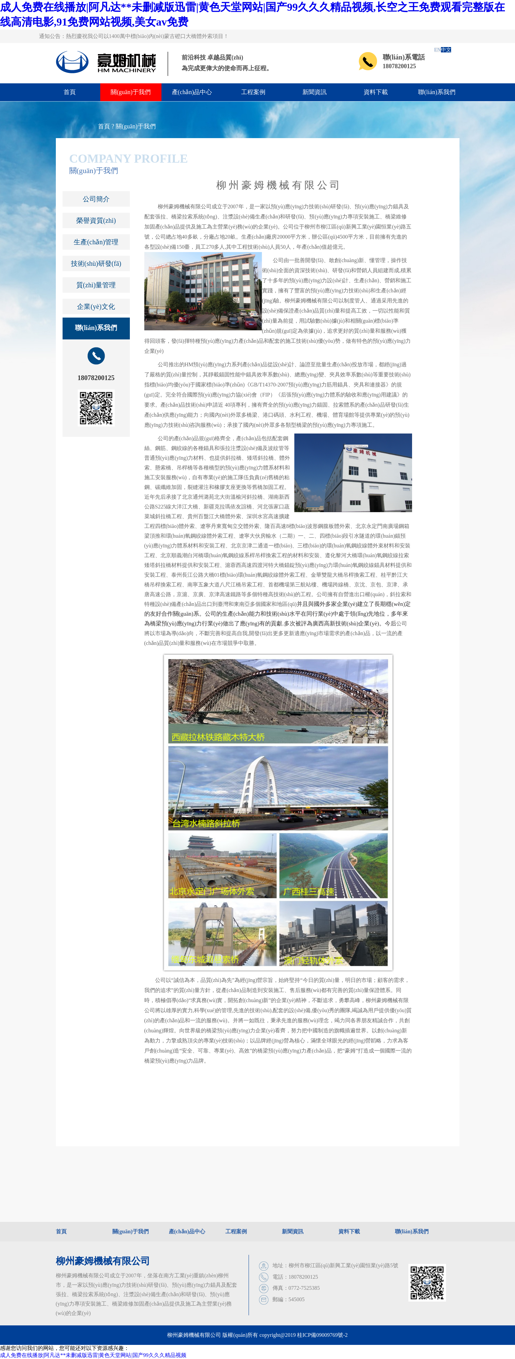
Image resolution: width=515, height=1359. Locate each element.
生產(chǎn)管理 (96, 242)
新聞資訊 (314, 92)
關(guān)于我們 (131, 92)
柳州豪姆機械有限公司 (103, 1261)
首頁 (70, 92)
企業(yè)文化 (96, 306)
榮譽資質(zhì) (96, 220)
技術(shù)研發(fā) (96, 263)
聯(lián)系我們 (436, 92)
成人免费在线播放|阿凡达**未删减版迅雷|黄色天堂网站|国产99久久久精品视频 (93, 1355)
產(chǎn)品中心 (192, 92)
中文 (446, 49)
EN (437, 49)
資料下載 (376, 92)
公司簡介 (96, 199)
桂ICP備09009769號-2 (322, 1335)
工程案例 (253, 92)
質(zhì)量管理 (96, 285)
